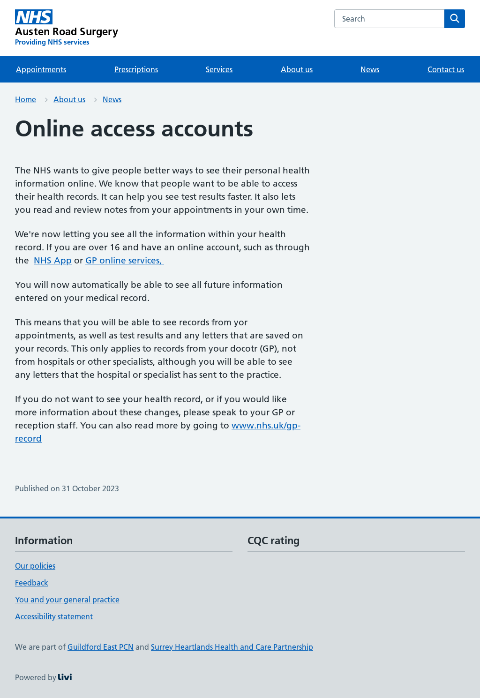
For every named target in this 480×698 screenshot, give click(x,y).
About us (297, 69)
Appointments (41, 69)
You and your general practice (67, 599)
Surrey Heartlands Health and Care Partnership (232, 647)
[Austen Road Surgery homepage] (66, 28)
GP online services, (124, 260)
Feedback (31, 582)
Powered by (43, 677)
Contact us (446, 69)
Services (219, 69)
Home (25, 99)
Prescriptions (136, 69)
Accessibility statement (54, 616)
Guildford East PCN (101, 647)
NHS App (53, 260)
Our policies (35, 565)
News (369, 69)
